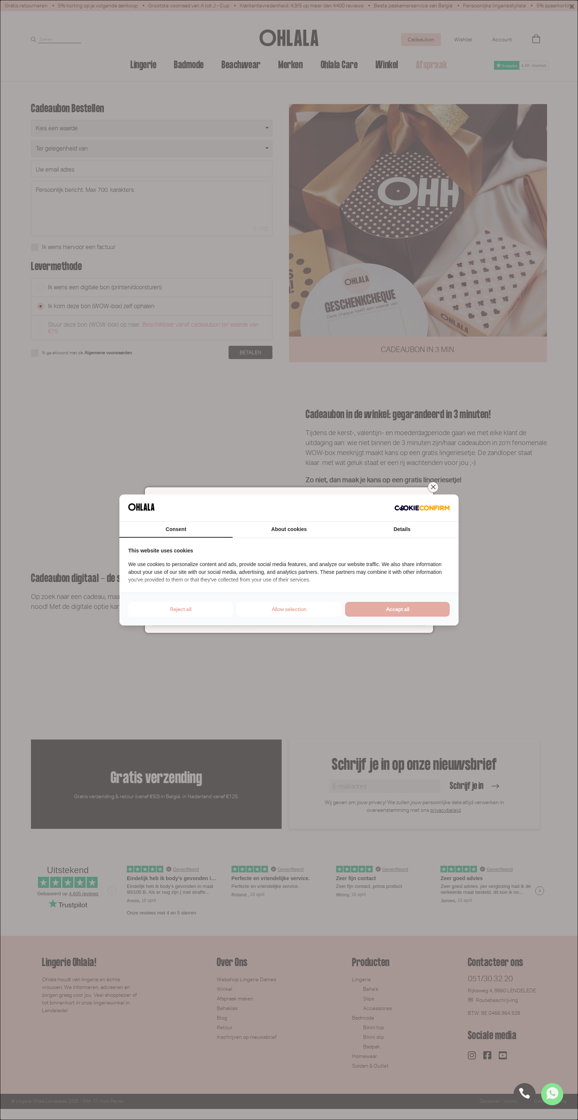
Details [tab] (402, 529)
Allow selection (289, 609)
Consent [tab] (176, 529)
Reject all (180, 609)
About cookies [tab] (289, 529)
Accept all (397, 609)
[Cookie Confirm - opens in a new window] (422, 508)
